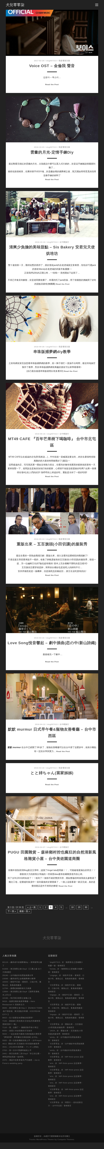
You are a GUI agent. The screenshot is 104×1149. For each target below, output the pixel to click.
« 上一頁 (31, 914)
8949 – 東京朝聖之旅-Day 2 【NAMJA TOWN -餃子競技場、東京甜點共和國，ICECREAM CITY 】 (22, 1017)
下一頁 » (12, 918)
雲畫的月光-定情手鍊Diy (52, 152)
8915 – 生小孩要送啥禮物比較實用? (17, 1024)
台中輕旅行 (64, 242)
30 (86, 914)
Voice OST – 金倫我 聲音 (51, 65)
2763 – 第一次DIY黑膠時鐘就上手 (17, 1057)
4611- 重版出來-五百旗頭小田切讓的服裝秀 (20, 1050)
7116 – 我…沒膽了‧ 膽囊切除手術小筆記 (20, 1034)
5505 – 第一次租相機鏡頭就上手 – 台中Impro (22, 1047)
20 (79, 914)
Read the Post (52, 84)
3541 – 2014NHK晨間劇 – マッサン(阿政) (20, 1053)
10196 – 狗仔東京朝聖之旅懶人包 (16, 1005)
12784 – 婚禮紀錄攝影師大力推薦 (16, 995)
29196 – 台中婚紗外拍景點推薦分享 (17, 982)
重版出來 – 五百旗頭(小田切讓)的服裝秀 (52, 544)
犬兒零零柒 (15, 5)
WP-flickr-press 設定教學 (70, 1070)
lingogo (53, 1001)
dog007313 (51, 61)
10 (72, 914)
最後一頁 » (24, 918)
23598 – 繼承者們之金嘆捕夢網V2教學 (19, 985)
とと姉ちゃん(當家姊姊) (52, 779)
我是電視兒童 (64, 61)
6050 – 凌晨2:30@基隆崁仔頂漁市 (17, 1037)
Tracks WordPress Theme (41, 1146)
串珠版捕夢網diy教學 (52, 351)
